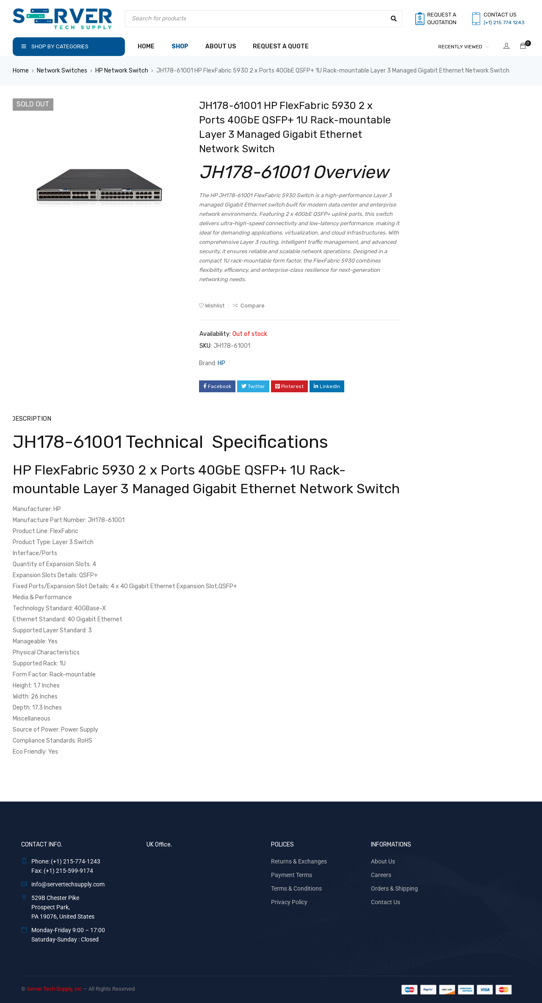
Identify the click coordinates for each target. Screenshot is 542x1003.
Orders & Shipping (394, 888)
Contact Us (385, 901)
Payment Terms (291, 874)
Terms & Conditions (296, 888)
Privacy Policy (289, 901)
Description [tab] (31, 418)
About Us (383, 861)
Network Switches (62, 70)
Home (21, 70)
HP (221, 363)
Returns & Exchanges (299, 861)
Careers (381, 874)
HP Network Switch (121, 70)
